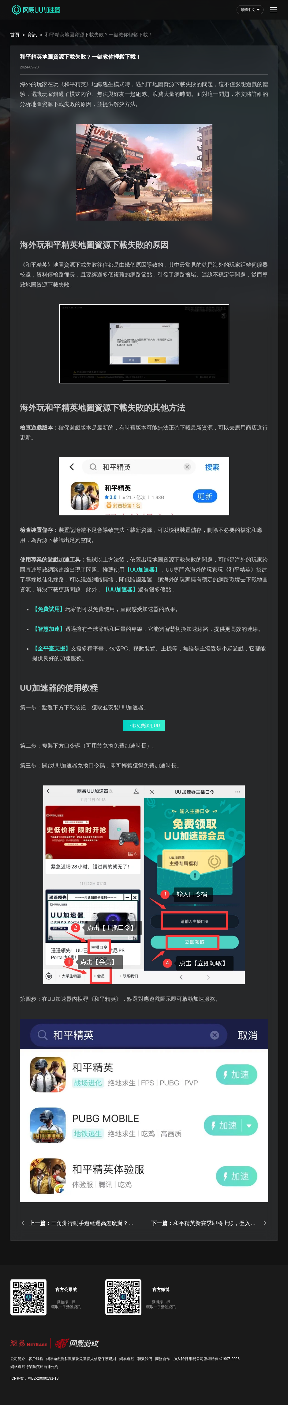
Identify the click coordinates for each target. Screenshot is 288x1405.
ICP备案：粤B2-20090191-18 (34, 1378)
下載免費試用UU (144, 725)
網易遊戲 (126, 1359)
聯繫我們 (144, 1359)
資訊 (32, 34)
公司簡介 (17, 1359)
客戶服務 (35, 1359)
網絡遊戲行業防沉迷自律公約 (34, 1367)
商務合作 (162, 1359)
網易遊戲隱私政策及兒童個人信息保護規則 (81, 1359)
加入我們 (180, 1359)
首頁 (15, 34)
